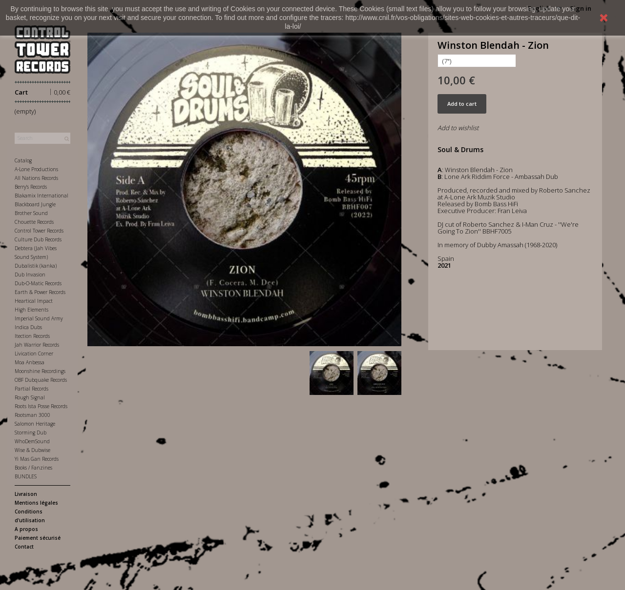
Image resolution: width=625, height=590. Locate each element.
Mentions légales (36, 502)
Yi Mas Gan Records (37, 458)
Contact (24, 546)
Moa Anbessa (29, 362)
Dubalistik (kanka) (36, 265)
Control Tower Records (39, 230)
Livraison (26, 494)
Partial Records (31, 388)
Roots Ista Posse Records (41, 406)
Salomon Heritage (35, 423)
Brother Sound (31, 213)
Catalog (23, 160)
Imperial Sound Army (39, 318)
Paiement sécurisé (38, 537)
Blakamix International (41, 195)
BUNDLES (26, 476)
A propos (26, 529)
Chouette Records (34, 221)
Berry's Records (31, 186)
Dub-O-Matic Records (38, 283)
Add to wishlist (458, 127)
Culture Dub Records (38, 239)
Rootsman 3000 (32, 415)
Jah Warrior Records (37, 344)
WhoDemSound (32, 441)
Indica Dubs (28, 327)
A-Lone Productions (36, 169)
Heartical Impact (34, 300)
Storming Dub (30, 432)
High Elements (31, 309)
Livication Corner (34, 353)
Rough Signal (30, 397)
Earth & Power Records (40, 292)
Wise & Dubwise (32, 450)
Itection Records (32, 336)
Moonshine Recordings (40, 371)
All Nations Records (36, 178)
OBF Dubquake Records (41, 379)
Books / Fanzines (33, 467)
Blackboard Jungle (35, 204)
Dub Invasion (30, 274)
